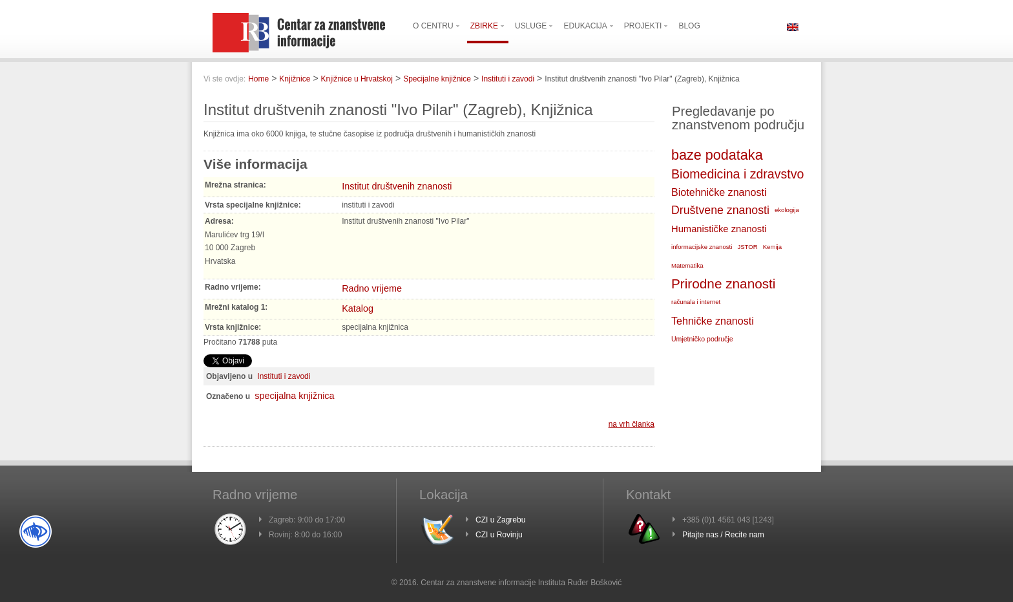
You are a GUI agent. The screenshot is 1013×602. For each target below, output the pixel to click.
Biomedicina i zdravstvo (737, 174)
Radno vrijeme (372, 288)
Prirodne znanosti (723, 283)
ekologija (787, 209)
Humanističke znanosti (719, 229)
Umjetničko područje (702, 339)
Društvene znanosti (720, 210)
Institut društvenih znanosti (397, 186)
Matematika (687, 265)
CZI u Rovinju (499, 534)
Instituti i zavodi (507, 78)
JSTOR (747, 246)
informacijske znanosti (701, 246)
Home (258, 78)
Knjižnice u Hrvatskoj (357, 78)
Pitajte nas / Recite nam (723, 534)
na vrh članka (631, 424)
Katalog (357, 308)
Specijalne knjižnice (437, 78)
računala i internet (695, 301)
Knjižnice (294, 78)
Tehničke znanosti (712, 321)
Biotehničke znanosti (718, 192)
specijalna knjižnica (294, 396)
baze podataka (717, 155)
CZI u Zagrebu (500, 519)
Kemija (772, 246)
